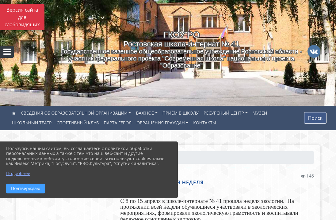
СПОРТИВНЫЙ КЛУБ (78, 123)
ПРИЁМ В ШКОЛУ (180, 113)
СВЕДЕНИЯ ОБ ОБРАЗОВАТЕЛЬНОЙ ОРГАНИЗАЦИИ (74, 113)
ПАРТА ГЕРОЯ (118, 123)
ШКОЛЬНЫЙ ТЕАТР (32, 123)
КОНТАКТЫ (204, 123)
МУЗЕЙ (260, 113)
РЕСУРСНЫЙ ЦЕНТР (224, 113)
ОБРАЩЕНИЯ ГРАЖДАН (160, 123)
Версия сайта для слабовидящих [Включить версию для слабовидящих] (22, 17)
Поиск (315, 118)
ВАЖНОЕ (145, 113)
